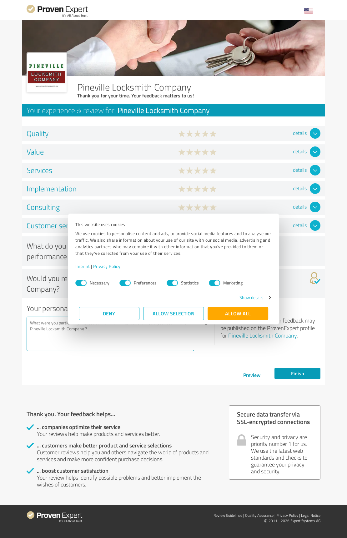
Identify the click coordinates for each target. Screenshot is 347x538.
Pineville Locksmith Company (262, 335)
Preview (251, 374)
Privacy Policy (110, 266)
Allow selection (173, 313)
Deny (109, 313)
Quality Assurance (259, 515)
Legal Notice (310, 515)
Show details (248, 297)
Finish (297, 373)
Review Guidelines (228, 515)
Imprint (86, 266)
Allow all (238, 313)
